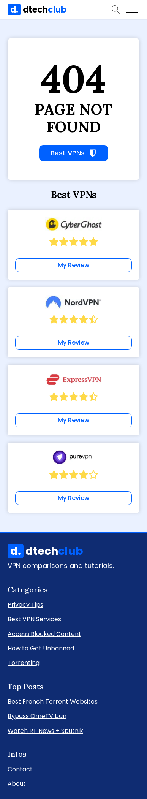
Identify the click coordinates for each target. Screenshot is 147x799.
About (17, 783)
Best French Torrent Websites (53, 701)
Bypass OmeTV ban (37, 716)
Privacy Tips (25, 604)
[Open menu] (131, 9)
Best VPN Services (34, 619)
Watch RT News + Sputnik (45, 730)
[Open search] (115, 9)
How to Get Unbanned (41, 648)
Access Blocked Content (44, 634)
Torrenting (24, 662)
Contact (20, 769)
